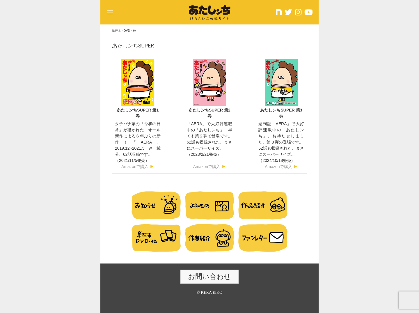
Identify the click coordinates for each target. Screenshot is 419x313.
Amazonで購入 (134, 166)
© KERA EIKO (209, 292)
